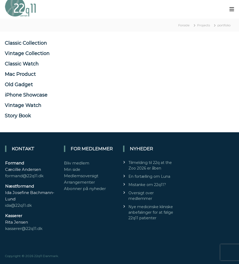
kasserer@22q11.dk (23, 228)
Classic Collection (26, 43)
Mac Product (20, 74)
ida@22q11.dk (18, 205)
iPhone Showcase (26, 95)
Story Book (18, 116)
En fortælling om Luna (149, 176)
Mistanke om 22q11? (147, 184)
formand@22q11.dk (24, 175)
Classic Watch (22, 64)
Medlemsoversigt (81, 175)
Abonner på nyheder (85, 188)
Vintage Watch (23, 105)
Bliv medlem (76, 163)
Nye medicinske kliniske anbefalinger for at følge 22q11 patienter (150, 212)
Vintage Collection (27, 53)
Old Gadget (19, 85)
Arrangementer (79, 182)
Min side (72, 169)
